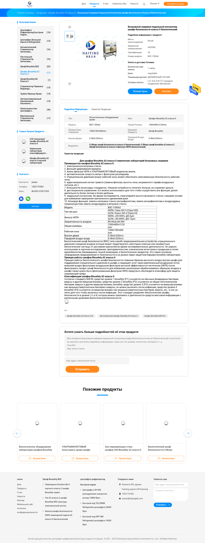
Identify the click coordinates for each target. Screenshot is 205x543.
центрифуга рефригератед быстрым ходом (92, 482)
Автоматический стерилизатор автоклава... (35, 49)
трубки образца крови (35, 93)
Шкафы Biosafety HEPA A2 (154, 316)
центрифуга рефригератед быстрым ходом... (35, 32)
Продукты (21, 488)
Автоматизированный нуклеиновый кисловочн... (35, 101)
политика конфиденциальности (27, 510)
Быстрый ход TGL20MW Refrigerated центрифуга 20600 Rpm (97, 507)
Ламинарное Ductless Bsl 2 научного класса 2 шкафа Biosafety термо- (57, 488)
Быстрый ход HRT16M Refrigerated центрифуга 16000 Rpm (97, 520)
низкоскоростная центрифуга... (35, 109)
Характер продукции (101, 109)
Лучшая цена (140, 91)
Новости (21, 496)
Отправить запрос (175, 4)
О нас (19, 492)
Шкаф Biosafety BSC (35, 66)
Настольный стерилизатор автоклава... (35, 59)
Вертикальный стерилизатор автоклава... (35, 118)
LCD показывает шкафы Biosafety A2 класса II (39, 141)
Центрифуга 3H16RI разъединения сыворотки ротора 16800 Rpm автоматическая (95, 494)
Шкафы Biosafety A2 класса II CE (80, 316)
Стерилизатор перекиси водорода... (35, 87)
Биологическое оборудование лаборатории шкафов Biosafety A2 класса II (35, 449)
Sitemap (20, 500)
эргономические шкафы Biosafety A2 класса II (119, 316)
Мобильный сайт (25, 504)
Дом (19, 484)
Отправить (82, 369)
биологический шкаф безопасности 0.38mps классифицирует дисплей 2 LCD (165, 449)
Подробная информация (76, 109)
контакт (35, 206)
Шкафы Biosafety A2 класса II (35, 72)
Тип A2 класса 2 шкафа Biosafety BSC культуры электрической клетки (56, 502)
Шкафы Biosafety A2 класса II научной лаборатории (39, 160)
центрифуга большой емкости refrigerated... (35, 41)
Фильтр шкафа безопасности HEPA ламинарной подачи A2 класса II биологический (58, 515)
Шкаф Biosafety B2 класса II (35, 80)
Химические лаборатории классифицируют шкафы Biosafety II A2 (40, 150)
